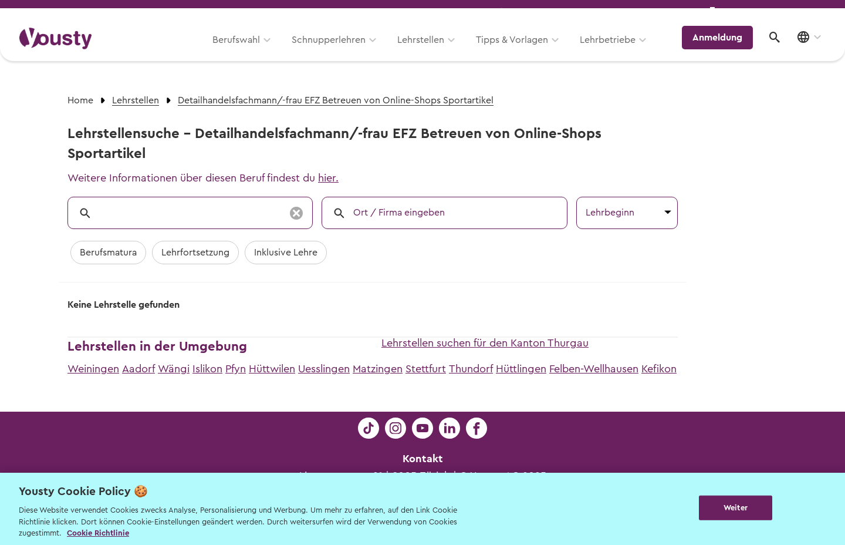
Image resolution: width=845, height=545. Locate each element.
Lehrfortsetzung (195, 252)
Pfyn (235, 369)
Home (80, 100)
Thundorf (471, 369)
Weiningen (93, 369)
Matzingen (378, 369)
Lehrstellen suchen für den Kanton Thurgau (485, 343)
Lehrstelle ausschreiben (774, 12)
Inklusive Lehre (285, 252)
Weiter (736, 508)
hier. (328, 178)
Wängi (174, 369)
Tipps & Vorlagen (520, 51)
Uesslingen (324, 369)
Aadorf (138, 369)
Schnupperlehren (336, 51)
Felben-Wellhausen (593, 369)
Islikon (207, 369)
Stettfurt (425, 369)
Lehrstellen (428, 51)
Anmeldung (723, 50)
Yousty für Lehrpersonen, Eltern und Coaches (606, 12)
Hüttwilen (272, 369)
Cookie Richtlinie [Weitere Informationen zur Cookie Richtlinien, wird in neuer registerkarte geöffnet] (98, 533)
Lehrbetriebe (615, 51)
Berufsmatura (108, 252)
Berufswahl (244, 51)
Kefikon (659, 369)
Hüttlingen (521, 369)
